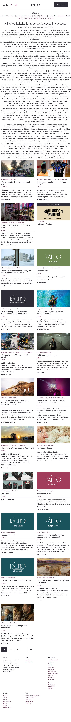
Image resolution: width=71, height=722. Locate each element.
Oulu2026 (61, 16)
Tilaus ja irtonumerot (32, 696)
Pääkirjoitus (43, 16)
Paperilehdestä (52, 16)
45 (32, 649)
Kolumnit (46, 268)
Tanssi (18, 16)
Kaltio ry (28, 703)
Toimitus (28, 699)
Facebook (29, 660)
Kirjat (32, 18)
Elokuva (39, 352)
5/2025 (5, 703)
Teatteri (12, 16)
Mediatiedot (29, 701)
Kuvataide (27, 18)
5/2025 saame (7, 701)
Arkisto (52, 18)
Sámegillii (36, 16)
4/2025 (5, 705)
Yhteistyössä (40, 221)
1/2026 (39, 187)
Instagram (29, 662)
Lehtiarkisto (7, 707)
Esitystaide (45, 18)
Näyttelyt (68, 16)
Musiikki (20, 18)
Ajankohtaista (5, 179)
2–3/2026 (4, 187)
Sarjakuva (29, 16)
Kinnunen (40, 268)
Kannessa (40, 445)
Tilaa (61, 5)
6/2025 (5, 699)
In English (38, 18)
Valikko (5, 5)
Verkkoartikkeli (4, 16)
